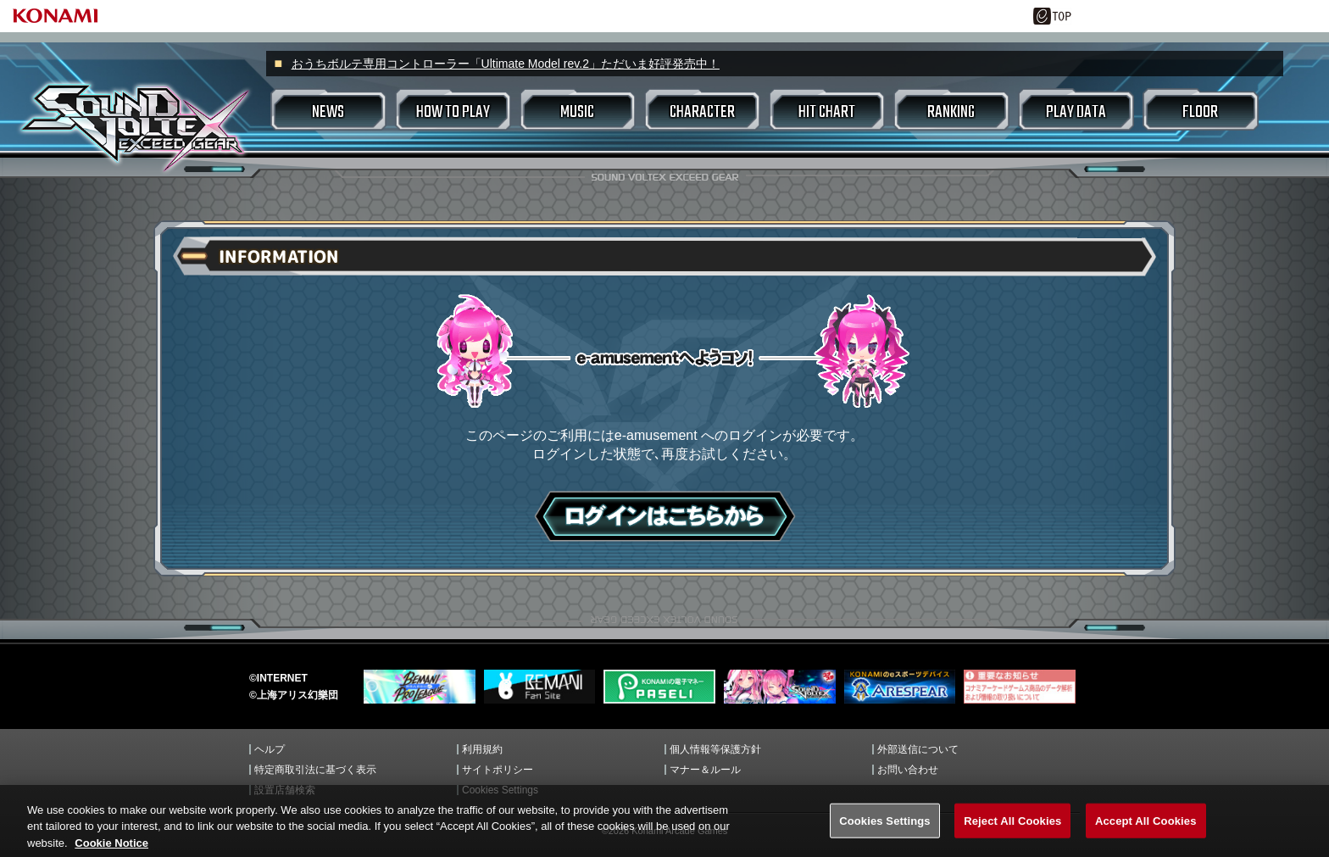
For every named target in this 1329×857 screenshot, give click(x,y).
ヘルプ (269, 749)
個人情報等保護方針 (715, 749)
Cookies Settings (500, 790)
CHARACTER (702, 112)
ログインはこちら (665, 516)
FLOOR (1200, 112)
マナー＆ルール (705, 770)
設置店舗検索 (284, 790)
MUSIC (577, 112)
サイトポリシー (497, 770)
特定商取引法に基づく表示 (315, 770)
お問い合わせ (907, 770)
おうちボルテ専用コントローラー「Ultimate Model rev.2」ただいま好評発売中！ (506, 63)
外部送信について (918, 749)
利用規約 (482, 749)
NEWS (328, 112)
